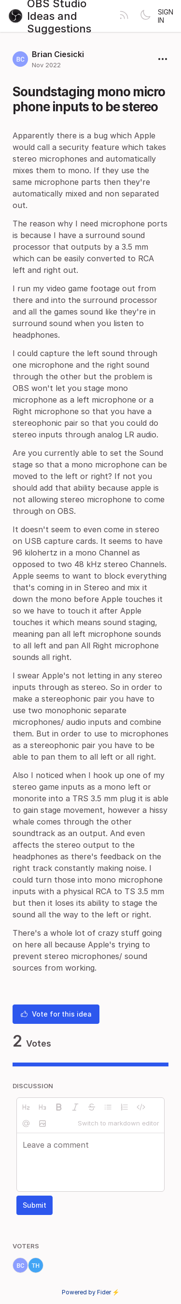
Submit (34, 1205)
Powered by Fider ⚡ (91, 1292)
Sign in (165, 16)
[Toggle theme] (145, 16)
